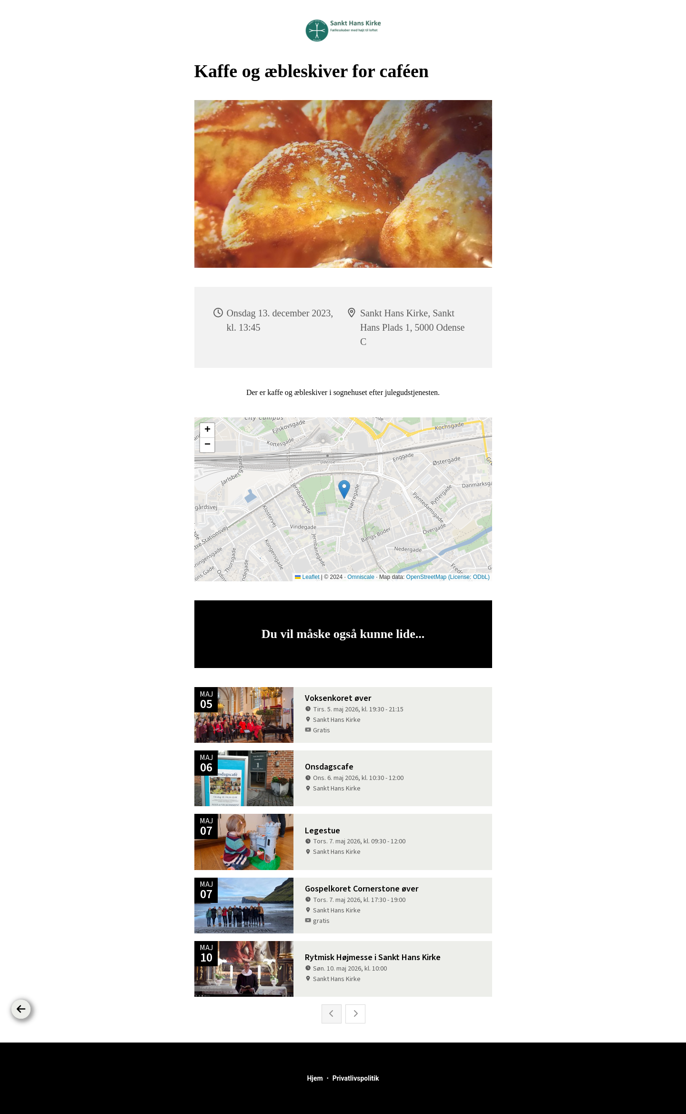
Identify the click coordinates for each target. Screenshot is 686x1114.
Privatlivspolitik (356, 1078)
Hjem (315, 1078)
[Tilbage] (20, 1009)
